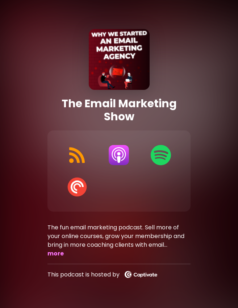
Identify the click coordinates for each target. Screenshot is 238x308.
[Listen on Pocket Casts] (77, 187)
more (55, 253)
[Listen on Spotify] (161, 155)
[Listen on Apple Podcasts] (119, 155)
